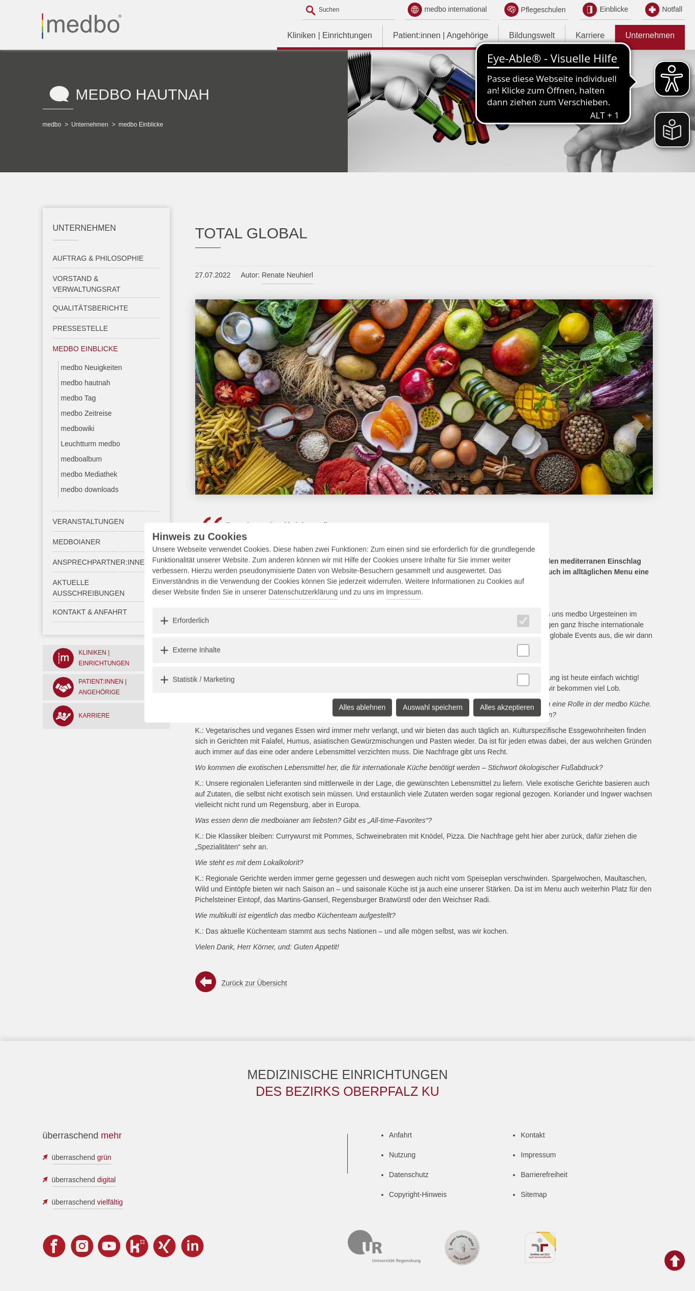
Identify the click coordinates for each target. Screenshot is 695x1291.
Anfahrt (400, 1135)
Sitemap (534, 1194)
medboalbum (81, 459)
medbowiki (78, 428)
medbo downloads (90, 489)
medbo (52, 124)
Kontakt (533, 1135)
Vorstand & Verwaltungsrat (86, 283)
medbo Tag (78, 398)
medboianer (77, 542)
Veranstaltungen (88, 521)
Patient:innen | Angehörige (440, 35)
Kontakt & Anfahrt (90, 612)
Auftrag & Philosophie (98, 258)
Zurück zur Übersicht (254, 983)
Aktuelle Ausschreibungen (89, 587)
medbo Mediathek (89, 474)
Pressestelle (80, 328)
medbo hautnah (85, 383)
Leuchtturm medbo (90, 444)
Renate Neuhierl (287, 275)
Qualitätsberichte (91, 308)
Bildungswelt (532, 35)
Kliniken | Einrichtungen (329, 35)
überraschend (82, 1157)
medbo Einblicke (140, 124)
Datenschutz (409, 1175)
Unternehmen (650, 35)
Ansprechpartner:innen (101, 562)
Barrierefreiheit (544, 1175)
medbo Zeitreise (86, 413)
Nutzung (402, 1155)
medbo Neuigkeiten (92, 367)
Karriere (590, 35)
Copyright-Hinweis (418, 1194)
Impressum (538, 1155)
